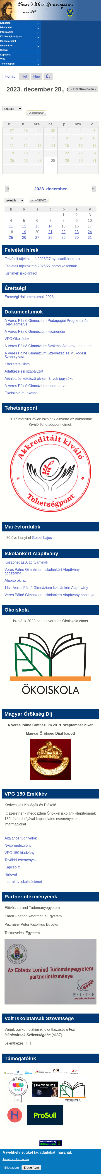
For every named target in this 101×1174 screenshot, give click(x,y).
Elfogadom (11, 1170)
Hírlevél (11, 874)
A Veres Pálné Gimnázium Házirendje (35, 331)
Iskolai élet (19, 27)
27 (37, 237)
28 (50, 237)
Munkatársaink (19, 41)
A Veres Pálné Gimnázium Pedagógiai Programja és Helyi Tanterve (46, 322)
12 (24, 226)
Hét (24, 76)
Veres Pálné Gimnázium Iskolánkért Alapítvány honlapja (49, 595)
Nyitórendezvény (18, 845)
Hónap (11, 75)
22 (64, 232)
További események (20, 860)
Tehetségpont (19, 64)
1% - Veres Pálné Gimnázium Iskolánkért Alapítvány (46, 588)
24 (90, 232)
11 (11, 226)
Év (48, 76)
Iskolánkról (19, 46)
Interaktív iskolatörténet (23, 882)
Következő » (88, 89)
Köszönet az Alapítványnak (26, 562)
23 (77, 232)
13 (37, 226)
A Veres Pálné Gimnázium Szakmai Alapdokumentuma (49, 346)
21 (50, 232)
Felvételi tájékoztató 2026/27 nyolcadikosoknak (42, 259)
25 (11, 237)
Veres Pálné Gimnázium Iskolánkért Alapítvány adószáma (42, 571)
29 (64, 237)
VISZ (19, 59)
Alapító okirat (15, 580)
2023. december (50, 189)
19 (24, 232)
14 (50, 226)
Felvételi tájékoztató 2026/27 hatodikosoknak (41, 266)
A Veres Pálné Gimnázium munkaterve (36, 386)
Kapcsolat (5, 54)
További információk (15, 1161)
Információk (19, 32)
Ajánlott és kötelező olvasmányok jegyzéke (39, 378)
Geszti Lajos (42, 538)
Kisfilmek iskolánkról (21, 273)
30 (77, 237)
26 (24, 237)
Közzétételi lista (17, 364)
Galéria (19, 50)
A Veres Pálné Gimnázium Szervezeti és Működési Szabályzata (45, 355)
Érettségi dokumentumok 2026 (29, 297)
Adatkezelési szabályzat (24, 371)
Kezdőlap (19, 23)
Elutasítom (31, 1170)
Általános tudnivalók (21, 838)
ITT (27, 1043)
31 (90, 237)
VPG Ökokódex (17, 339)
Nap (36, 76)
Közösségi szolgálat (19, 36)
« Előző (75, 89)
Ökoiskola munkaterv (21, 393)
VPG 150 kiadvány (20, 853)
